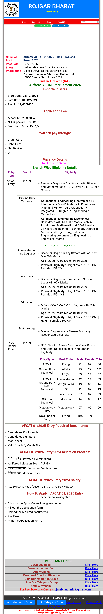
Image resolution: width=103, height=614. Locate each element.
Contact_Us (73, 602)
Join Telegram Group (60, 26)
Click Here (91, 564)
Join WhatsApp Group (42, 26)
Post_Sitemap (56, 606)
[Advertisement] (51, 40)
